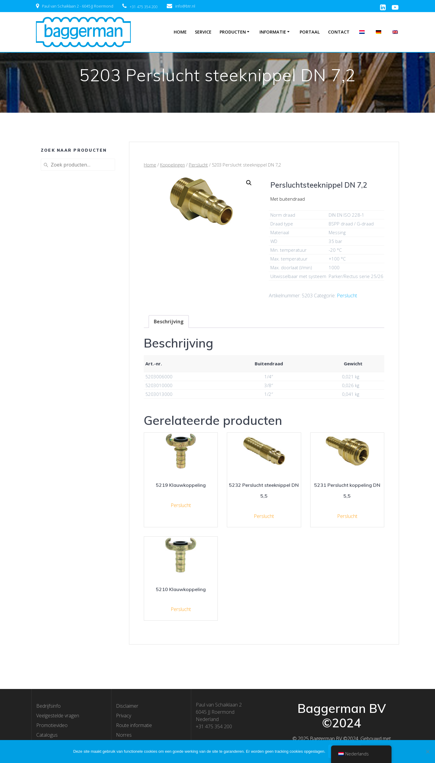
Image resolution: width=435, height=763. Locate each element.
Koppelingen (172, 165)
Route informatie (134, 725)
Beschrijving (169, 321)
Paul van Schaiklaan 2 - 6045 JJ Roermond (77, 6)
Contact (339, 32)
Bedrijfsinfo (48, 706)
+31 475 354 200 (144, 6)
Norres (124, 735)
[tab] (169, 321)
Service (203, 32)
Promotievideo (52, 725)
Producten (233, 32)
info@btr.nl (185, 6)
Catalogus (47, 735)
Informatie (272, 32)
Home (180, 32)
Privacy (123, 715)
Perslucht (198, 165)
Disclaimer (127, 706)
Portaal (310, 32)
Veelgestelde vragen (57, 715)
